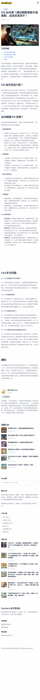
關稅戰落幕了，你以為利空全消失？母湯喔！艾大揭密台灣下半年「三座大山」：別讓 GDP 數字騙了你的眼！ (23, 632)
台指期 (5, 567)
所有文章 (6, 444)
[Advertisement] (20, 281)
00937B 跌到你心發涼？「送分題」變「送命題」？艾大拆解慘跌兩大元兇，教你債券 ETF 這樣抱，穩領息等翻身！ (23, 602)
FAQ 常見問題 (8, 57)
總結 (5, 59)
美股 (4, 579)
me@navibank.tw (6, 682)
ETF (4, 564)
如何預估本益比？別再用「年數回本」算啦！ (21, 512)
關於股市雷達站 (6, 671)
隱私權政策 (4, 674)
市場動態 (5, 576)
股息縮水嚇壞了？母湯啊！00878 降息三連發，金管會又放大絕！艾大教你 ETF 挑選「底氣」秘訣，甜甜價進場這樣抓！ (23, 621)
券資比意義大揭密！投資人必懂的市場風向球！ (22, 482)
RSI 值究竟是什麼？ (10, 52)
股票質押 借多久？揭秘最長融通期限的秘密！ (21, 475)
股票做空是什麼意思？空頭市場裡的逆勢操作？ (22, 496)
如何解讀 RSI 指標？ (10, 55)
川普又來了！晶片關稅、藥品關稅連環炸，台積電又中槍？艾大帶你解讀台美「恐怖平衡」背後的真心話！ (23, 592)
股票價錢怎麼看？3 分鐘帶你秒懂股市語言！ (21, 489)
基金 (4, 573)
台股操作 (5, 9)
